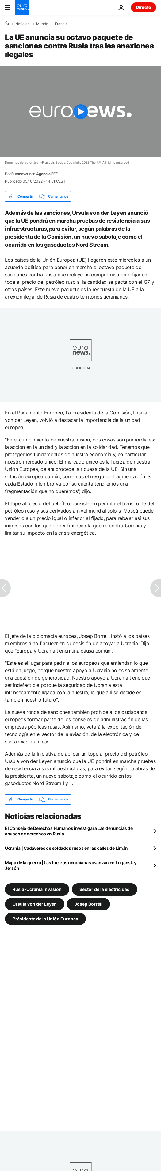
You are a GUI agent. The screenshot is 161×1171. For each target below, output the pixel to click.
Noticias (22, 24)
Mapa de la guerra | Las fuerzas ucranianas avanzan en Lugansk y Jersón (70, 865)
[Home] (7, 23)
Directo (143, 7)
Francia (61, 24)
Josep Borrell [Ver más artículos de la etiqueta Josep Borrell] (88, 903)
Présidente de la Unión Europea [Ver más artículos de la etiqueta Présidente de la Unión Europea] (45, 918)
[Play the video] (80, 111)
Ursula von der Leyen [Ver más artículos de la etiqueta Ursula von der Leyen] (35, 903)
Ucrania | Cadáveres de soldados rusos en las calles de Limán (66, 848)
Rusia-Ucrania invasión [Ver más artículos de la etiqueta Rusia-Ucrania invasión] (37, 889)
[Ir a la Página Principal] (22, 7)
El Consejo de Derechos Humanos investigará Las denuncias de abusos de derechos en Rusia (68, 831)
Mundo (42, 24)
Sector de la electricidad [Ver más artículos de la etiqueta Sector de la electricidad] (104, 889)
